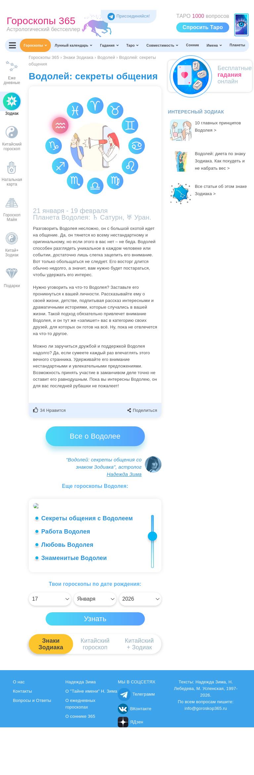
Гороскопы (35, 45)
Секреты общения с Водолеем (87, 566)
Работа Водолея (65, 579)
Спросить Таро (203, 27)
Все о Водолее (95, 436)
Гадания (109, 45)
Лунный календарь (74, 45)
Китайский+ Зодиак (139, 691)
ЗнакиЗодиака (50, 691)
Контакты (22, 738)
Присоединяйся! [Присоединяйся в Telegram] (128, 16)
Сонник (192, 45)
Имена (214, 45)
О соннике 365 (80, 763)
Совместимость (163, 45)
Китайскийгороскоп (95, 691)
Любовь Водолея (67, 592)
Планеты (237, 45)
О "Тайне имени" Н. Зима (91, 738)
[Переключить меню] (12, 45)
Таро (132, 45)
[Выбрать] (50, 646)
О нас (19, 729)
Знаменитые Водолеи (74, 605)
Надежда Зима (124, 474)
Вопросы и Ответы (32, 748)
